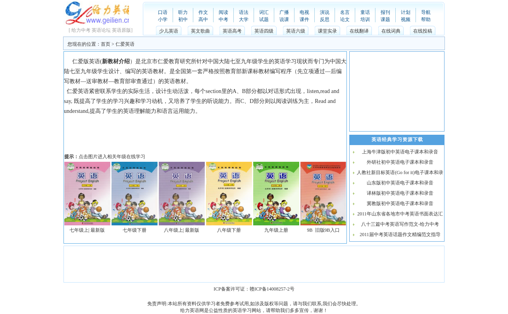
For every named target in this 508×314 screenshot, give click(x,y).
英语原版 (121, 30)
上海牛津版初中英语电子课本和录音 (400, 152)
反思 (324, 19)
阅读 (223, 12)
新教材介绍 (116, 61)
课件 (304, 19)
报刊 (385, 12)
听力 (183, 12)
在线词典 (390, 31)
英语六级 (295, 31)
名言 (345, 12)
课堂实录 (327, 31)
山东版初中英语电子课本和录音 (400, 183)
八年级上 (173, 230)
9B (309, 230)
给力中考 (80, 30)
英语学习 (242, 310)
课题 (385, 19)
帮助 (426, 19)
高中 (203, 19)
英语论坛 (101, 30)
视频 (405, 19)
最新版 (97, 230)
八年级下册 (229, 230)
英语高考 (232, 31)
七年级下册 (134, 230)
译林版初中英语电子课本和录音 (400, 193)
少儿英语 (168, 31)
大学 (243, 19)
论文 (345, 19)
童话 (365, 12)
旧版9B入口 (327, 230)
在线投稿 (422, 31)
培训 (365, 19)
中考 (223, 19)
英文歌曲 (200, 31)
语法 (243, 12)
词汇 (264, 12)
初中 (183, 19)
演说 (324, 12)
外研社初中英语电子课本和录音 (400, 162)
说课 (284, 19)
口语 (162, 12)
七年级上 (79, 230)
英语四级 (263, 31)
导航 (426, 12)
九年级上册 (276, 230)
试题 (264, 19)
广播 (284, 12)
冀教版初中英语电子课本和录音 (400, 203)
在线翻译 (359, 31)
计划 (405, 12)
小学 (162, 19)
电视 (304, 12)
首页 (105, 44)
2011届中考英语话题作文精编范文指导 (400, 234)
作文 (203, 12)
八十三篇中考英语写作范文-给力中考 (400, 224)
